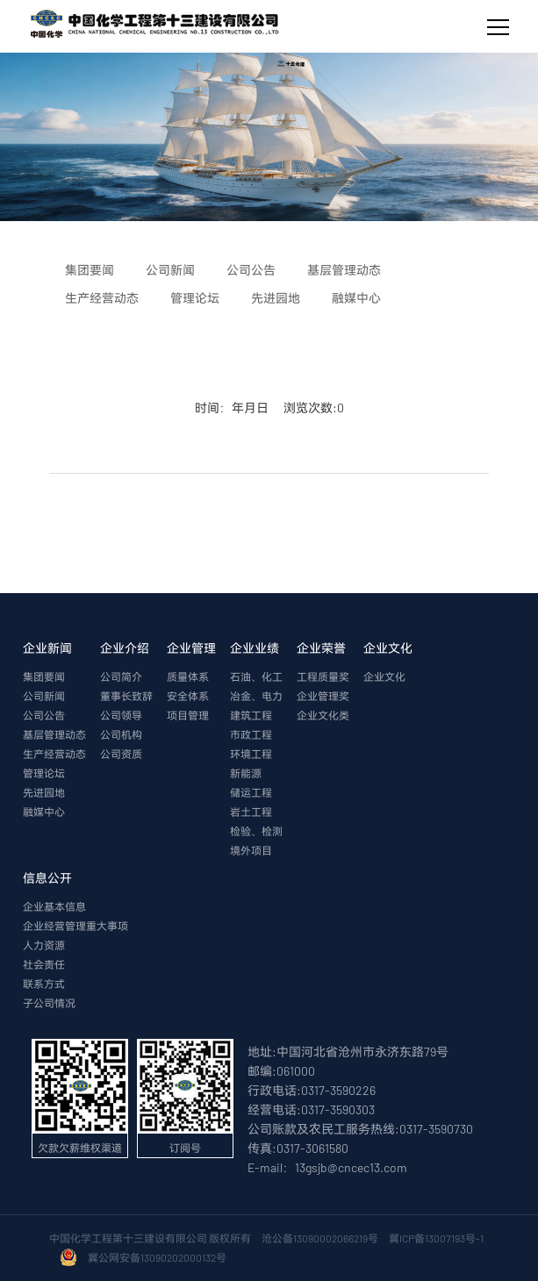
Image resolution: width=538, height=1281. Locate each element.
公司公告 (44, 715)
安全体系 (188, 696)
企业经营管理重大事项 (75, 926)
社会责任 (44, 964)
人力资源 (44, 945)
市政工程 (251, 734)
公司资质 (121, 754)
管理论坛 (44, 773)
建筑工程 (251, 715)
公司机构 (121, 734)
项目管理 (188, 715)
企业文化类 (323, 715)
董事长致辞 (126, 696)
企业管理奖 (323, 696)
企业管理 (191, 647)
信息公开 (47, 877)
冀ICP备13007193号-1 (438, 1238)
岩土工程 (251, 811)
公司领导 (121, 715)
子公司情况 (49, 1003)
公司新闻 (44, 696)
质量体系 (188, 676)
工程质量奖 (323, 676)
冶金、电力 (256, 696)
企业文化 (387, 647)
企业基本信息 (54, 906)
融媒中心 (44, 811)
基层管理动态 (54, 734)
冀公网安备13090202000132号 (159, 1257)
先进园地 (44, 792)
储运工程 (251, 792)
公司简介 (121, 676)
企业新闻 (47, 647)
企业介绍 (124, 647)
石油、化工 (256, 676)
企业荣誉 (321, 647)
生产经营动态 (54, 754)
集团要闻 (44, 676)
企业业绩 (254, 647)
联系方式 (44, 983)
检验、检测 (256, 831)
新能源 (246, 773)
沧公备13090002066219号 (320, 1238)
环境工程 (251, 754)
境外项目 (251, 850)
